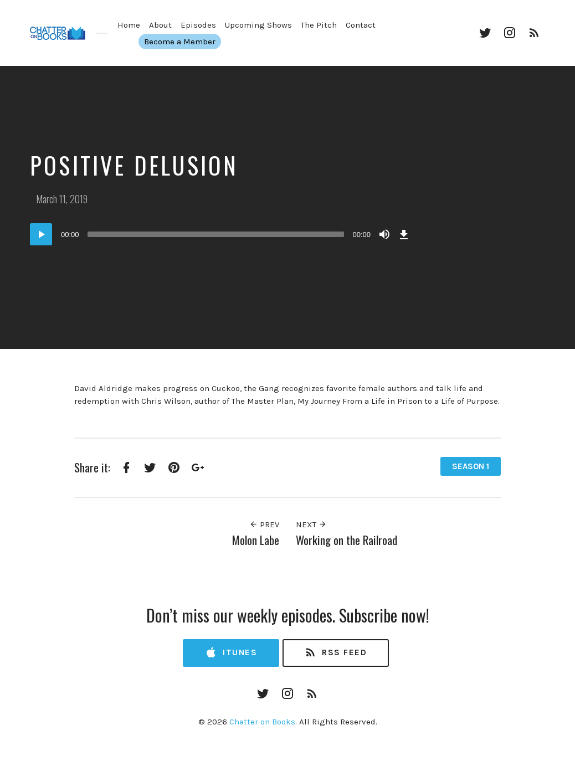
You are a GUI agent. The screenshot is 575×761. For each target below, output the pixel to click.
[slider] (216, 234)
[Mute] (384, 234)
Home (128, 25)
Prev (264, 524)
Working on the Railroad (346, 539)
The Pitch (319, 25)
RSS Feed (335, 652)
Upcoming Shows (258, 25)
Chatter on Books (262, 722)
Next (311, 524)
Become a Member (184, 42)
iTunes (231, 652)
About (160, 25)
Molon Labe (255, 539)
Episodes (198, 25)
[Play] (41, 234)
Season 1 (470, 466)
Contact (361, 25)
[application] (221, 234)
